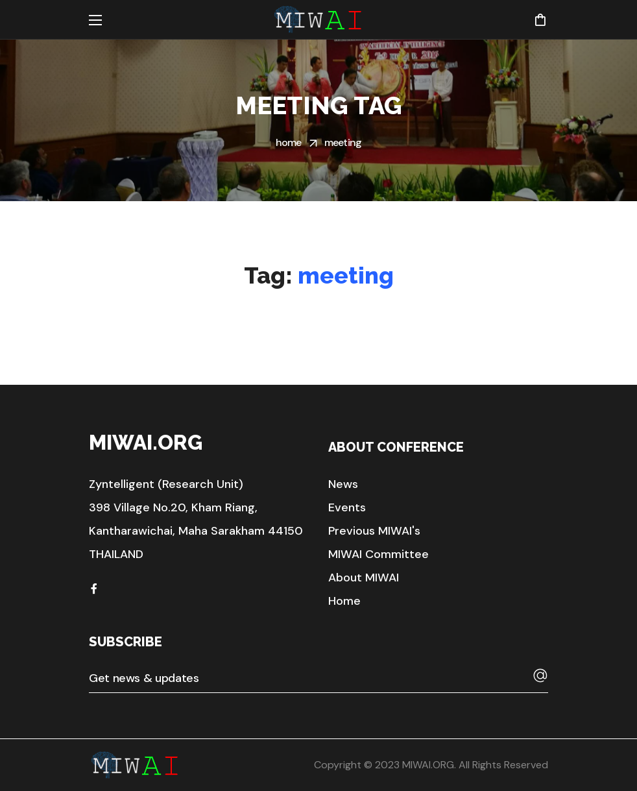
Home (289, 142)
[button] (540, 19)
